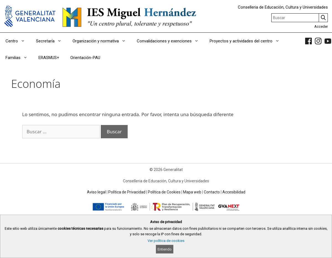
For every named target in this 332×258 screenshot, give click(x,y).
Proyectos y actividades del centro (247, 41)
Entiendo (165, 249)
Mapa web (192, 192)
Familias (19, 57)
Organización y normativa (102, 41)
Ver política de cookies (166, 241)
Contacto (212, 192)
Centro (18, 41)
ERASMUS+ (48, 57)
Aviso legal (96, 192)
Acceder (321, 26)
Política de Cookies (164, 192)
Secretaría (51, 41)
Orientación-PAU (85, 57)
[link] (308, 41)
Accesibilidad (233, 192)
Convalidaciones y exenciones (170, 41)
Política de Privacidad (126, 192)
